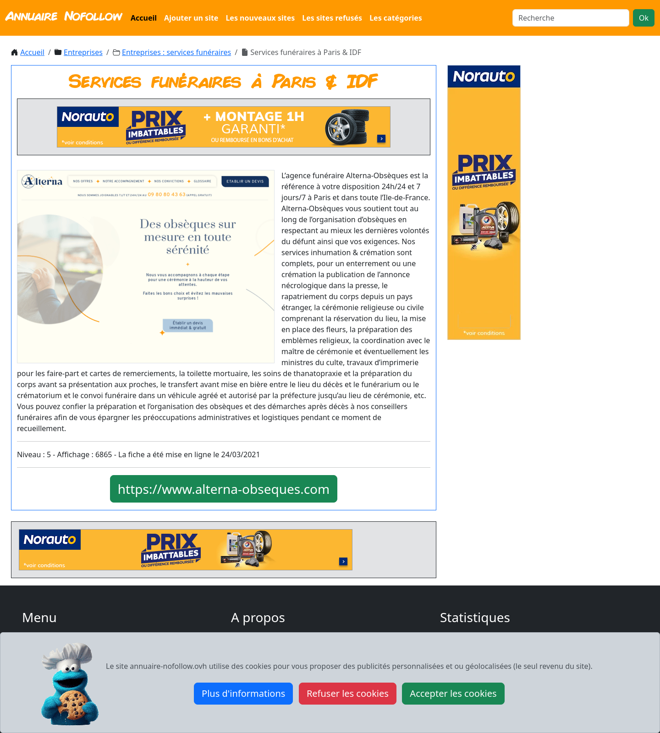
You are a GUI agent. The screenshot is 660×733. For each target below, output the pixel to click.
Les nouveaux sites (260, 18)
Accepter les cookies (453, 693)
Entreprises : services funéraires (176, 52)
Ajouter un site (191, 18)
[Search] (570, 18)
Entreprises (83, 52)
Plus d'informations (243, 693)
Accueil (144, 18)
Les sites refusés (332, 18)
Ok (644, 18)
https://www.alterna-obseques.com (224, 489)
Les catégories (395, 18)
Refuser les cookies (348, 693)
